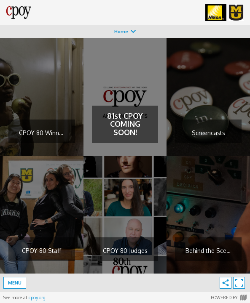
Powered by (229, 297)
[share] (225, 283)
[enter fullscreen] (239, 283)
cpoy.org (37, 297)
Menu (15, 283)
